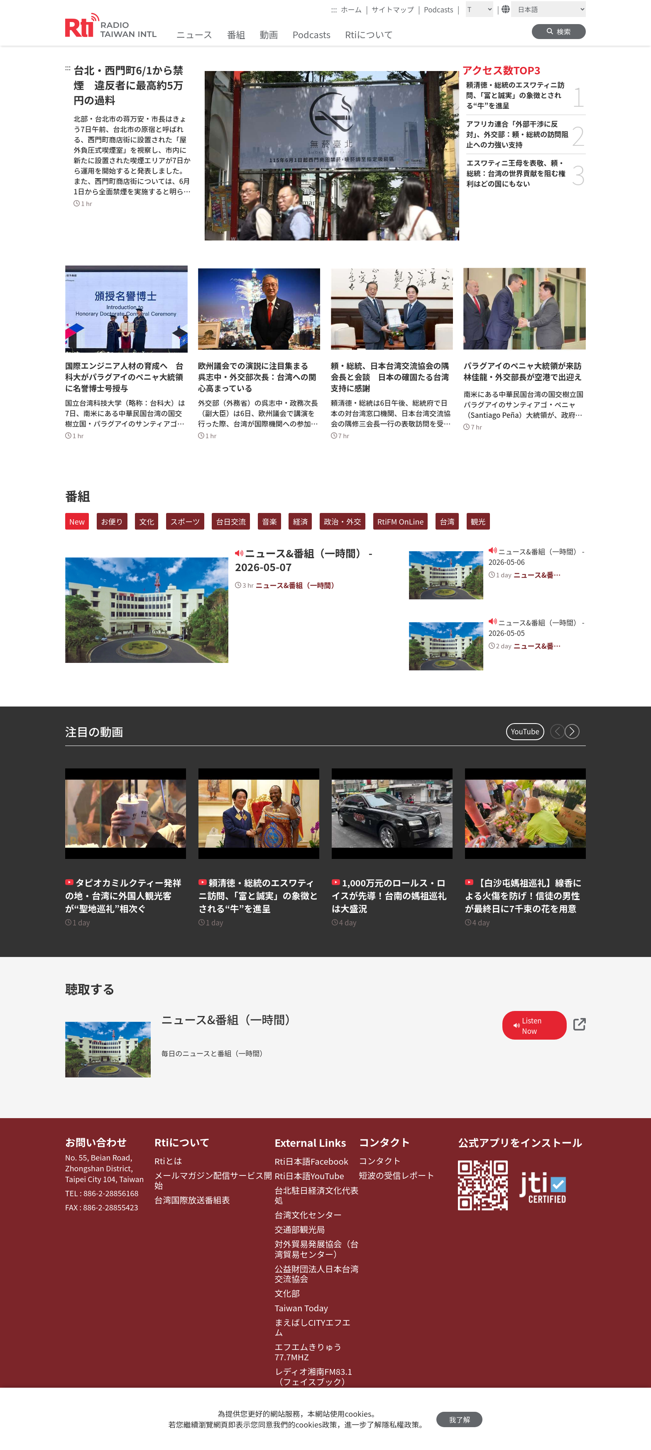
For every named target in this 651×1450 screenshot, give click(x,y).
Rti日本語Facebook (311, 1161)
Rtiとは (168, 1161)
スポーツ (185, 521)
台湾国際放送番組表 (192, 1200)
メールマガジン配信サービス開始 (213, 1181)
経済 (300, 521)
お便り (112, 521)
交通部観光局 (299, 1229)
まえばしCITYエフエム (312, 1328)
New (77, 521)
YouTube (525, 731)
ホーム (354, 9)
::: (334, 9)
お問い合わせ (96, 1142)
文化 (146, 521)
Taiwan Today (301, 1308)
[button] (572, 731)
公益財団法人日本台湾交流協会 (316, 1274)
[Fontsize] (479, 9)
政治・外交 (342, 521)
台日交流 (231, 521)
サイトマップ (396, 9)
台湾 (447, 521)
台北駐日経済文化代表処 (316, 1195)
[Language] (548, 9)
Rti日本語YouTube (309, 1176)
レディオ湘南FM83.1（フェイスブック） (313, 1377)
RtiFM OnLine (400, 521)
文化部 (287, 1293)
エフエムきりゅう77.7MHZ (308, 1352)
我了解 (459, 1419)
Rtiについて (182, 1142)
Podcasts (442, 9)
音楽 (269, 521)
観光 (478, 521)
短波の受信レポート (396, 1176)
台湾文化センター (308, 1215)
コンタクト (385, 1142)
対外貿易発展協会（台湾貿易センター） (316, 1249)
